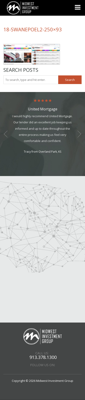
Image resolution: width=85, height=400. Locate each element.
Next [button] (79, 134)
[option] (42, 127)
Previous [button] (5, 134)
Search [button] (70, 80)
